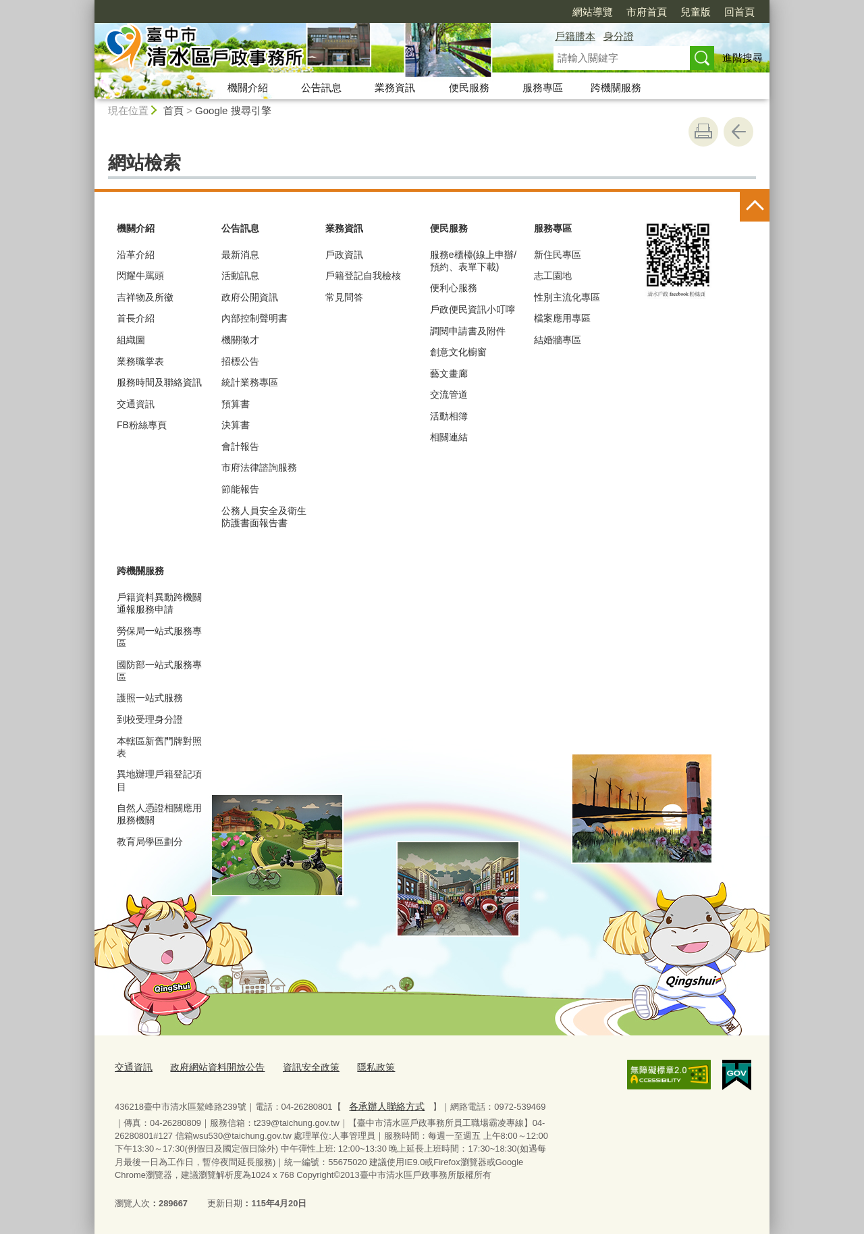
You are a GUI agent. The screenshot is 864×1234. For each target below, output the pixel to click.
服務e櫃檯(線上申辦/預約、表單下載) (473, 260)
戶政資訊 (344, 254)
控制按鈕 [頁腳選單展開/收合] (755, 207)
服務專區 (542, 87)
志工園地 (553, 275)
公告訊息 (321, 87)
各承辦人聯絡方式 (384, 1104)
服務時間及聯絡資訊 (159, 382)
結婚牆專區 (557, 339)
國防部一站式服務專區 (159, 670)
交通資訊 (136, 404)
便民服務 (469, 87)
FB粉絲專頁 (142, 424)
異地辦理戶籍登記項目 (159, 780)
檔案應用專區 (562, 318)
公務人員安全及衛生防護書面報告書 (263, 516)
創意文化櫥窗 (458, 351)
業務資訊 (395, 87)
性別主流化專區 (567, 297)
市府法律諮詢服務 (259, 467)
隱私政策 (361, 1066)
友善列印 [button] (703, 132)
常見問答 (344, 297)
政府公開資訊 (249, 297)
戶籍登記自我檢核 (363, 275)
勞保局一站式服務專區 (159, 636)
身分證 (618, 36)
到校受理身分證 (150, 719)
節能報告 (240, 489)
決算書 (235, 424)
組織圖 (131, 339)
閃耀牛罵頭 (140, 275)
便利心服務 (453, 287)
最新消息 (240, 254)
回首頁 (739, 12)
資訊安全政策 (299, 1066)
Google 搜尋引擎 (233, 110)
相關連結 (449, 437)
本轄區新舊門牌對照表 (159, 747)
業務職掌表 (140, 361)
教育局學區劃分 (150, 841)
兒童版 (695, 12)
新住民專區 (557, 254)
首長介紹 (136, 318)
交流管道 (449, 394)
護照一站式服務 (150, 697)
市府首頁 (646, 12)
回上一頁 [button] (738, 132)
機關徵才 (240, 339)
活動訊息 (240, 275)
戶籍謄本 (575, 36)
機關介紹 (247, 87)
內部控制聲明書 (254, 318)
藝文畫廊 (449, 373)
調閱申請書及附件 (468, 331)
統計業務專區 (249, 382)
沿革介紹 (136, 254)
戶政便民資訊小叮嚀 (472, 309)
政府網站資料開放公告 (211, 1066)
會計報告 (240, 446)
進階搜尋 (742, 57)
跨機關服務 (616, 87)
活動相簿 (449, 416)
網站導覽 (592, 12)
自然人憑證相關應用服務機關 (159, 813)
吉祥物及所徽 (145, 297)
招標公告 (240, 361)
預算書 (235, 404)
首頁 (173, 110)
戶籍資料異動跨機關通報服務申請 (159, 603)
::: (88, 5)
